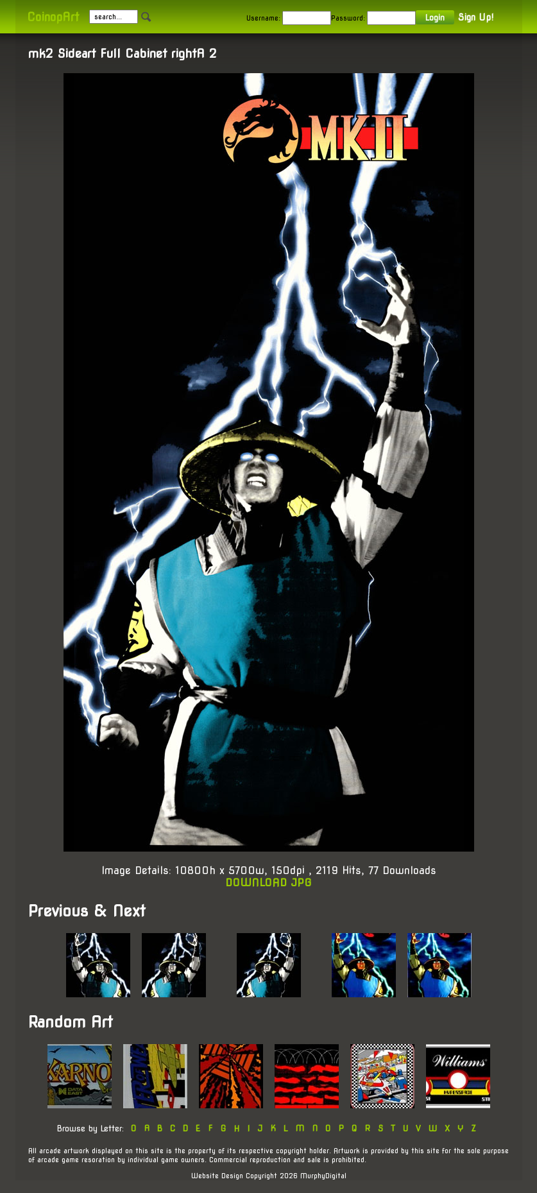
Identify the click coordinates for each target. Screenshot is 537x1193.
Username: (263, 17)
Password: (348, 17)
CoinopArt (53, 17)
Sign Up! (475, 17)
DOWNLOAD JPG (268, 883)
